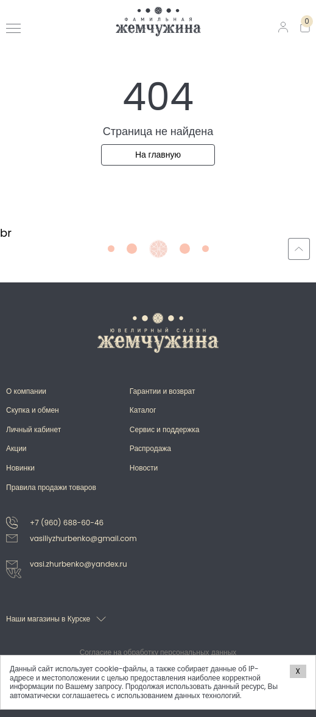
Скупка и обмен (32, 410)
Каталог (143, 410)
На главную (158, 155)
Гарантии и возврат (162, 391)
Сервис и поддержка (165, 429)
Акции (16, 448)
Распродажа (150, 448)
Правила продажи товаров (51, 487)
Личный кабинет (33, 429)
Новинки (20, 468)
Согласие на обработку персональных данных (158, 652)
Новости (144, 468)
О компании (26, 391)
